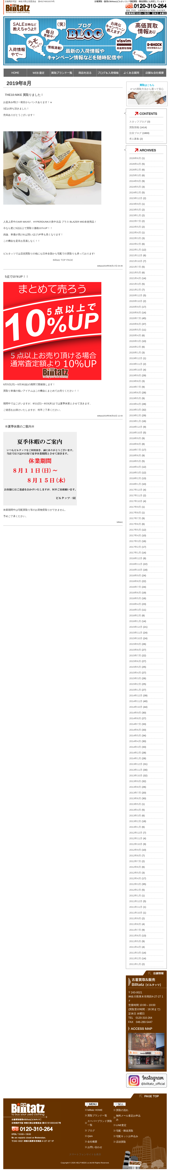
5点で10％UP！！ (17, 276)
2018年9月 (135, 438)
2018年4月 (135, 466)
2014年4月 (135, 741)
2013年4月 (135, 809)
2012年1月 (135, 895)
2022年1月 (135, 249)
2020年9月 (135, 306)
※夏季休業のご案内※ (19, 426)
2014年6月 (135, 729)
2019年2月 (135, 415)
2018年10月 (135, 432)
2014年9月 (135, 712)
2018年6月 (135, 455)
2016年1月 (135, 621)
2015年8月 (135, 649)
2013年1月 (135, 827)
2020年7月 (135, 318)
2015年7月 (135, 655)
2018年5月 (135, 461)
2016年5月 (135, 598)
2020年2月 (135, 346)
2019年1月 (135, 421)
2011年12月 (135, 901)
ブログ (91, 1130)
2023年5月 (135, 209)
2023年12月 (135, 198)
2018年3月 (135, 472)
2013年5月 (135, 804)
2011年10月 (135, 912)
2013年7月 (135, 792)
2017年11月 (135, 495)
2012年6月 (135, 867)
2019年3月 (135, 409)
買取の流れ (122, 1110)
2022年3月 (135, 238)
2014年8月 (135, 718)
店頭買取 (121, 1141)
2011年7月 (135, 929)
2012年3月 (135, 884)
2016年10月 (135, 569)
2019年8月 (135, 381)
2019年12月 (135, 358)
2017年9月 (135, 506)
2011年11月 (135, 907)
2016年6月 (135, 592)
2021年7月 (135, 266)
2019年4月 (135, 404)
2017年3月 (135, 541)
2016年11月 (135, 564)
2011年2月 (135, 958)
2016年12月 (135, 558)
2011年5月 (135, 941)
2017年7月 (135, 518)
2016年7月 (135, 586)
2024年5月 (135, 186)
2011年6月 (135, 935)
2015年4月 (135, 672)
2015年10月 (135, 638)
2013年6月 (135, 798)
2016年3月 (135, 609)
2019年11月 (135, 364)
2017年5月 (135, 529)
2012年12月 (135, 832)
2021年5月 (135, 272)
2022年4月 (135, 232)
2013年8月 (135, 786)
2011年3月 (135, 952)
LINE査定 (121, 1125)
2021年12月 (135, 255)
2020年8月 (135, 312)
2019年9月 (135, 375)
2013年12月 (135, 764)
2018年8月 (135, 444)
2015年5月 (135, 666)
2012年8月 (135, 855)
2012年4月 (135, 878)
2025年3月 (135, 175)
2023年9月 (135, 203)
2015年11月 (135, 632)
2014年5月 (135, 735)
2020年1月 (135, 352)
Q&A (90, 1136)
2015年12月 (135, 626)
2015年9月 (135, 644)
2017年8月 (135, 512)
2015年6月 (135, 661)
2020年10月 (135, 301)
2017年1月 (135, 552)
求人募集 (134, 138)
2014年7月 (135, 724)
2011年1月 (135, 964)
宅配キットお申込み (127, 1136)
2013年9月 (135, 781)
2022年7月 (135, 221)
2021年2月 (135, 289)
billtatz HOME (94, 1110)
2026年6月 (135, 158)
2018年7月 (135, 449)
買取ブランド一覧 (97, 1115)
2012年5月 (135, 872)
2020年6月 (135, 324)
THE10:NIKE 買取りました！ (24, 95)
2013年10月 (135, 775)
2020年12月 (135, 295)
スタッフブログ (137, 121)
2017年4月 (135, 535)
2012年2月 (135, 889)
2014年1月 (135, 758)
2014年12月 (135, 695)
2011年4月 (135, 947)
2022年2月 (135, 244)
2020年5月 (135, 329)
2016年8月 (135, 581)
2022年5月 (135, 226)
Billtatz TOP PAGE (63, 260)
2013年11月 (135, 769)
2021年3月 (135, 284)
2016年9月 (135, 575)
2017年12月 (135, 489)
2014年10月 (135, 706)
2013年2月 (135, 821)
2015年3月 (135, 678)
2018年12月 (135, 426)
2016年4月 (135, 604)
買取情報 (134, 127)
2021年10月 (135, 261)
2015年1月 (135, 689)
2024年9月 (135, 181)
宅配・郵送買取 (124, 1130)
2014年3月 (135, 746)
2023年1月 (135, 215)
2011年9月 (135, 918)
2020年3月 (135, 341)
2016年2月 (135, 615)
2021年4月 (135, 278)
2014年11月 (135, 701)
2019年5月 (135, 398)
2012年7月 (135, 861)
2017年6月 (135, 524)
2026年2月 (135, 169)
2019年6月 (135, 392)
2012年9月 (135, 849)
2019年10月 (135, 369)
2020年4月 (135, 335)
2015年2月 (135, 684)
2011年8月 (135, 924)
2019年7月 (135, 386)
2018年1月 (135, 484)
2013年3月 (135, 815)
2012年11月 (135, 838)
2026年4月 (135, 163)
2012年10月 (135, 844)
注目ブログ (135, 133)
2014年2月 (135, 752)
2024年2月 (135, 192)
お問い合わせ (94, 1147)
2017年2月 (135, 546)
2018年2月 (135, 478)
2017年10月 (135, 501)
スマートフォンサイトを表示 (85, 1154)
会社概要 (92, 1141)
